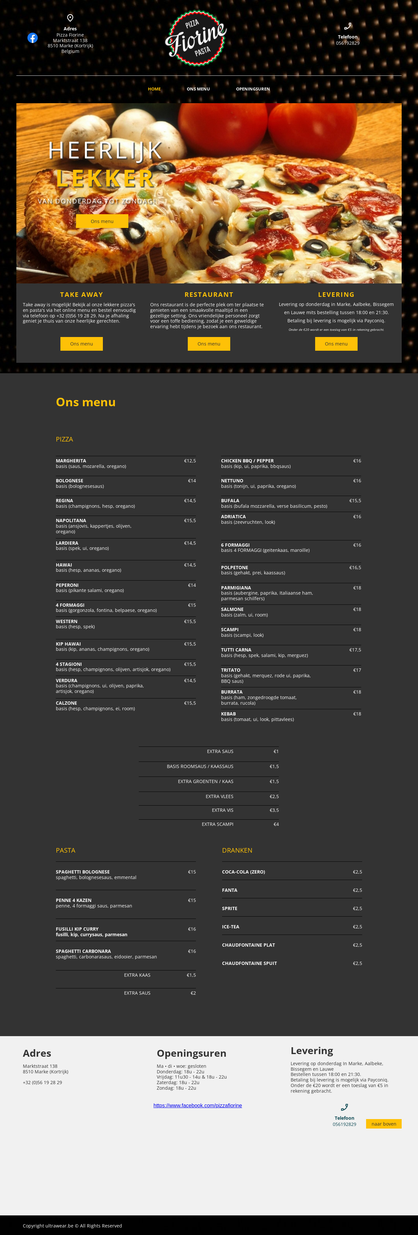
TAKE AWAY (81, 294)
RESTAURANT (209, 294)
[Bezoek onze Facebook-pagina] (32, 38)
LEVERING (336, 294)
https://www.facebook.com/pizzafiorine (197, 1105)
